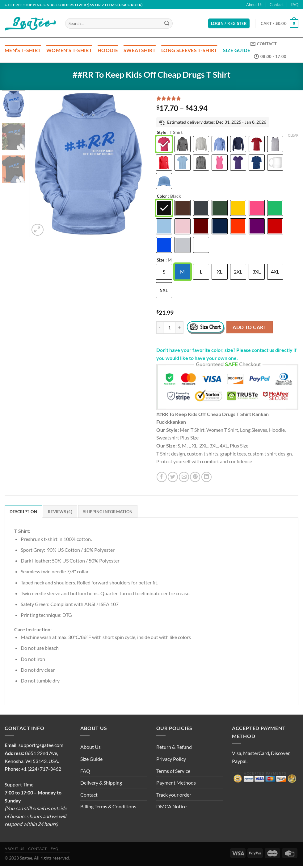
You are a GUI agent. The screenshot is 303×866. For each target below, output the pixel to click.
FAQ (294, 4)
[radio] (164, 144)
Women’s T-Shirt (69, 50)
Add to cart (250, 327)
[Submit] (167, 23)
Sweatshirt (140, 50)
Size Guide (236, 50)
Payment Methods (176, 783)
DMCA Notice (171, 806)
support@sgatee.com (41, 745)
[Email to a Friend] (184, 477)
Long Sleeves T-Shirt (189, 50)
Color (162, 196)
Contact (277, 4)
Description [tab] (23, 511)
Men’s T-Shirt (23, 50)
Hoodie (108, 50)
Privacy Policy (171, 759)
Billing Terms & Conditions (108, 806)
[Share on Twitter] (173, 477)
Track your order (173, 795)
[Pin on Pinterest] (195, 477)
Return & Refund (174, 747)
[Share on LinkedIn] (206, 477)
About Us (254, 4)
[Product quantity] (169, 327)
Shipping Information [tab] (108, 511)
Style (161, 132)
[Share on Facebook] (162, 477)
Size (160, 260)
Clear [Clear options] (293, 135)
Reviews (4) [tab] (60, 511)
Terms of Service (173, 771)
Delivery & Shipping (101, 783)
